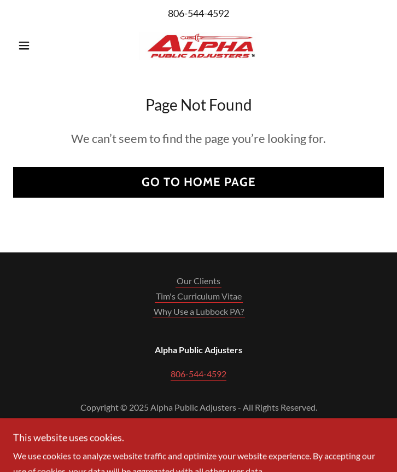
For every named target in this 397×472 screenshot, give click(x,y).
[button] (41, 45)
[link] (198, 45)
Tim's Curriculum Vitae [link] (199, 296)
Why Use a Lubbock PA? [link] (199, 311)
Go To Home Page (199, 182)
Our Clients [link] (198, 280)
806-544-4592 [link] (198, 13)
